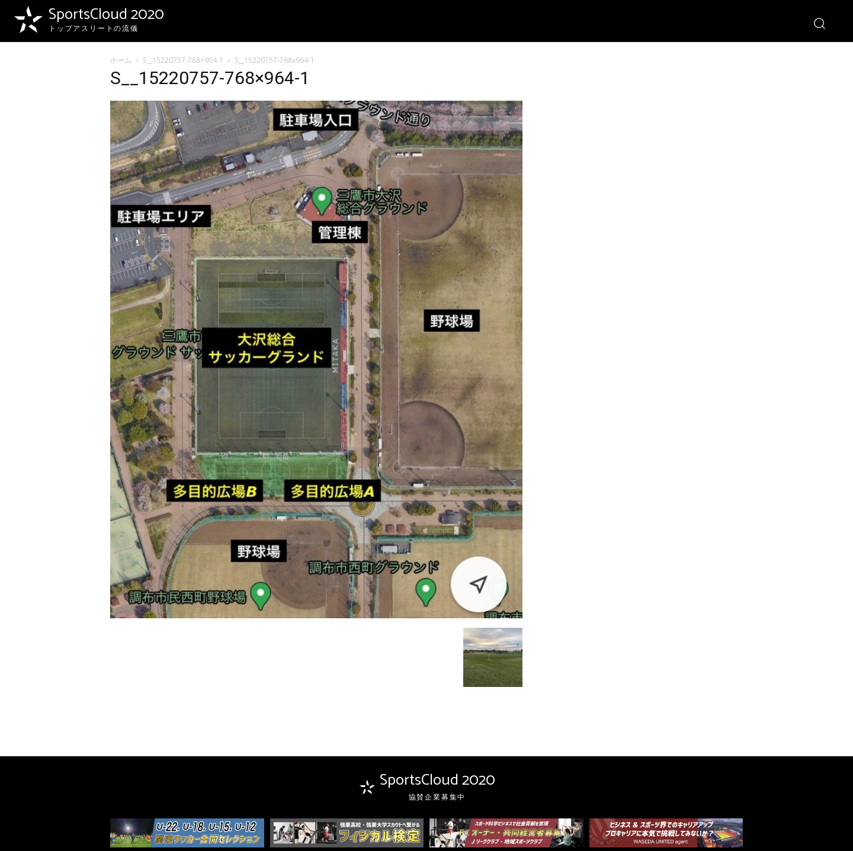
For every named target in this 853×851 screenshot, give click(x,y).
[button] (819, 23)
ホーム (121, 60)
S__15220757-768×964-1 (183, 60)
